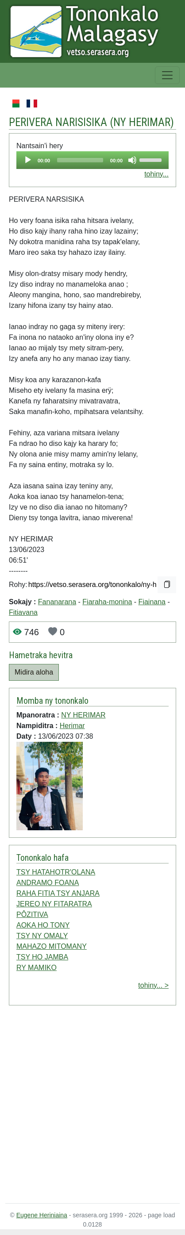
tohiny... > (153, 985)
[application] (92, 160)
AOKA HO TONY (42, 925)
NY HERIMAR (141, 122)
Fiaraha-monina (107, 602)
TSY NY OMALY (42, 936)
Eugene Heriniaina (41, 1215)
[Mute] (132, 160)
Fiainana (152, 602)
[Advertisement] (83, 1106)
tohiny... (156, 174)
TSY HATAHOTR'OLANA (55, 872)
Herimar (72, 725)
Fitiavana (23, 612)
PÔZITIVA (32, 914)
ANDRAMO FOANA (47, 882)
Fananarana (57, 602)
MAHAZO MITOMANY (51, 946)
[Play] (27, 160)
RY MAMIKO (36, 967)
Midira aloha (34, 672)
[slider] (80, 160)
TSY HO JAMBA (42, 957)
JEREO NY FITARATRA (54, 904)
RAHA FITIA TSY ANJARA (58, 893)
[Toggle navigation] (167, 75)
